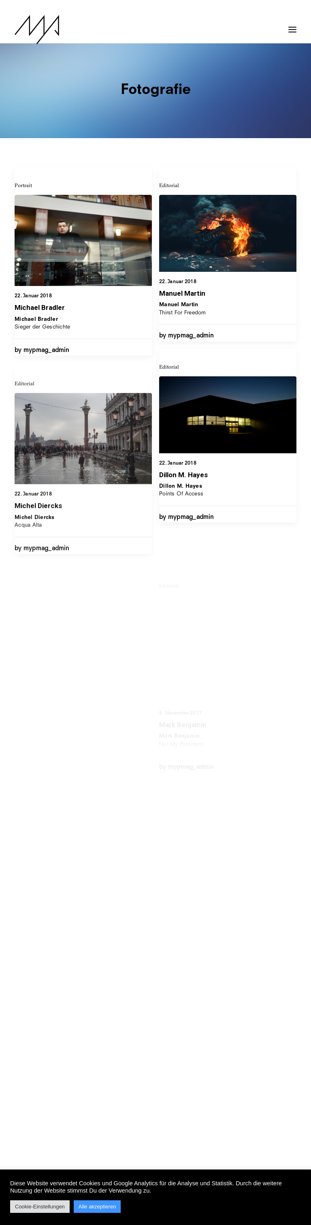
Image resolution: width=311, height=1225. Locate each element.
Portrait (23, 185)
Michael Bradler (40, 307)
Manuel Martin (182, 293)
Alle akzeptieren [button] (97, 1207)
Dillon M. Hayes (183, 501)
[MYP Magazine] (37, 29)
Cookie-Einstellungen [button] (40, 1207)
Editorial (169, 185)
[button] (292, 25)
